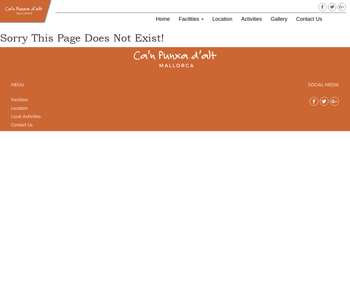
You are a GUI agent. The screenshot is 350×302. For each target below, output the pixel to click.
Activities (251, 19)
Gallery (279, 19)
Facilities (191, 19)
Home (163, 19)
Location (222, 19)
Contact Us (309, 19)
